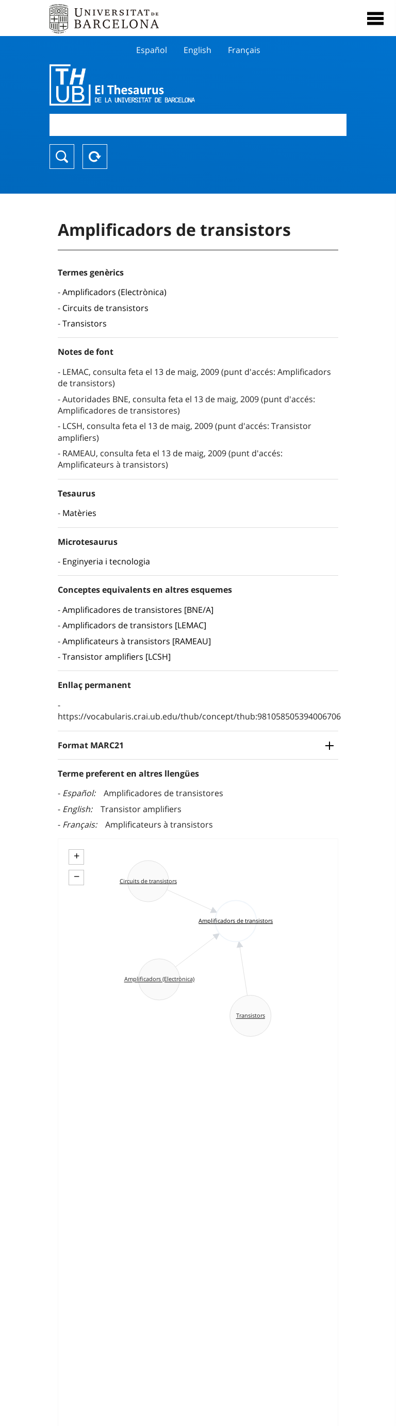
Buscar (62, 156)
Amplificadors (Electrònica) (114, 292)
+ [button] (76, 856)
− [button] (76, 876)
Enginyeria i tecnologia (106, 561)
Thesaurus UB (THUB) (153, 85)
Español (151, 50)
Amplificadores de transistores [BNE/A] (137, 609)
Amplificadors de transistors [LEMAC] (134, 625)
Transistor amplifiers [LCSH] (116, 656)
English (197, 50)
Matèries (79, 513)
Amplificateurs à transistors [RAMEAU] (136, 641)
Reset (94, 156)
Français (244, 50)
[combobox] (198, 125)
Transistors (84, 323)
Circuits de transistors (105, 308)
